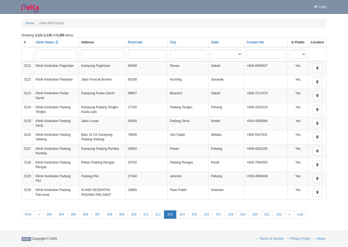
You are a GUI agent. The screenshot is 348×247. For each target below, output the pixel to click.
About (319, 239)
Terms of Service (270, 239)
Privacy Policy (298, 239)
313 (170, 214)
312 (158, 214)
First (28, 214)
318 (230, 214)
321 (267, 214)
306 (85, 214)
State (215, 42)
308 (109, 214)
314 (182, 214)
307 (97, 214)
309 (121, 214)
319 (242, 214)
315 (194, 214)
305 (73, 214)
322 (279, 214)
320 (254, 214)
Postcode (135, 42)
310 (134, 214)
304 (61, 214)
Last (300, 214)
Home (30, 23)
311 (146, 214)
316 (206, 214)
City (173, 42)
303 (49, 214)
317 (218, 214)
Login (320, 7)
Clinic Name (44, 42)
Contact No (255, 42)
